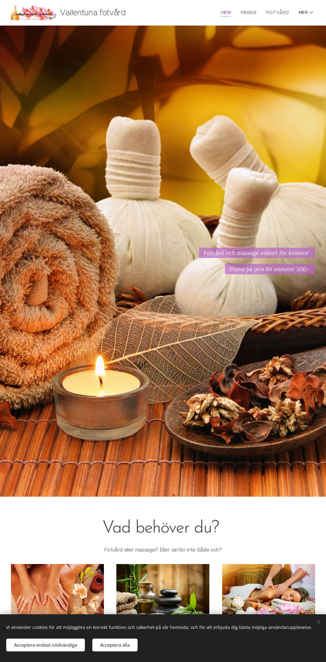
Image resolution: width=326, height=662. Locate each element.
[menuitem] (165, 13)
